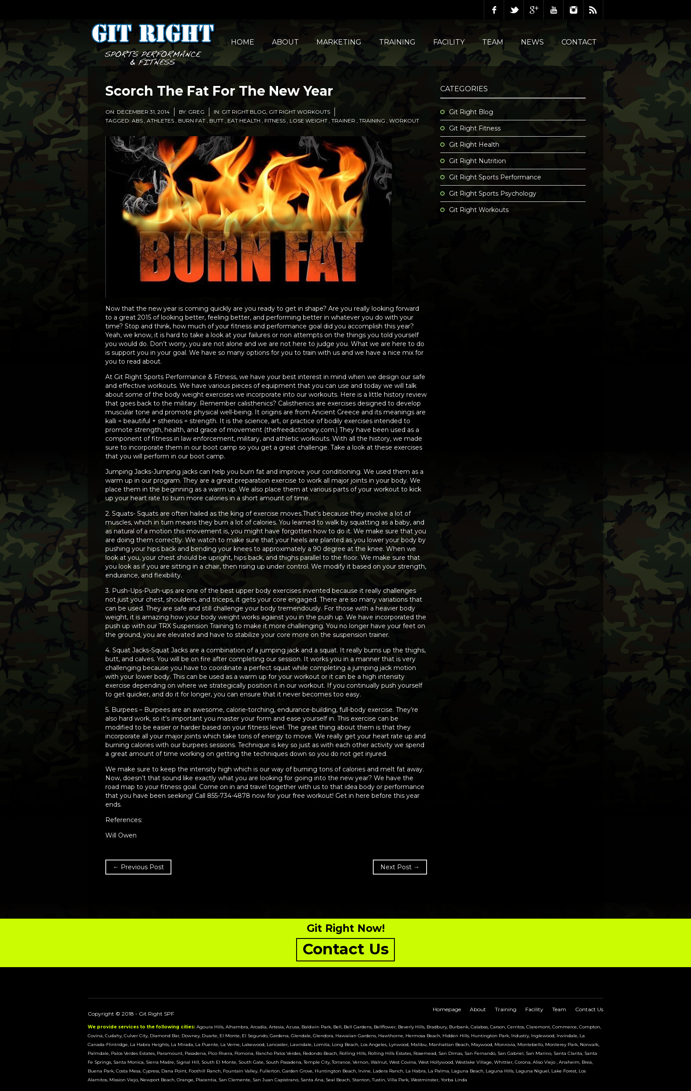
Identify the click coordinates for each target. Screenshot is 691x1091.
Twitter (514, 9)
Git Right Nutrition (477, 161)
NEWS (532, 42)
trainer (343, 120)
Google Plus (533, 9)
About (285, 42)
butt (216, 120)
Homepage (447, 1009)
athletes (160, 120)
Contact (579, 42)
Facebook (494, 9)
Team (492, 42)
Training (397, 42)
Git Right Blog (244, 111)
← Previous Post (138, 867)
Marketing (338, 42)
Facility (448, 42)
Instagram (573, 9)
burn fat (191, 120)
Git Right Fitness (475, 128)
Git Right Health (474, 145)
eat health (243, 120)
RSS (593, 9)
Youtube (553, 9)
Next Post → (400, 867)
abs (137, 120)
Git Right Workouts (299, 111)
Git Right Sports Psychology (492, 193)
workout (404, 120)
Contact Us (589, 1009)
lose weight (308, 120)
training (372, 120)
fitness (275, 120)
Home (242, 42)
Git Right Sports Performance (495, 177)
